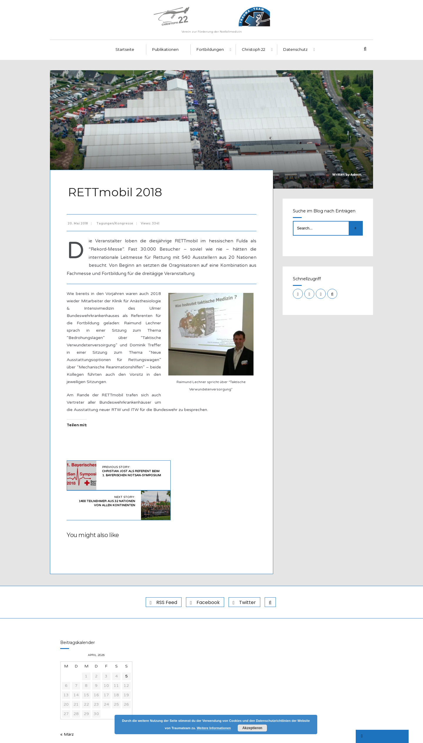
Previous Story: (126, 475)
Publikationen (165, 53)
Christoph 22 (253, 53)
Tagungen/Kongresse (116, 225)
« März (67, 707)
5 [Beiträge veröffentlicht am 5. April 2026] (126, 648)
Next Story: (200, 475)
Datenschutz (295, 53)
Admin (355, 178)
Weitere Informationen (214, 728)
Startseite (124, 53)
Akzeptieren (252, 728)
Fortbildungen (210, 53)
